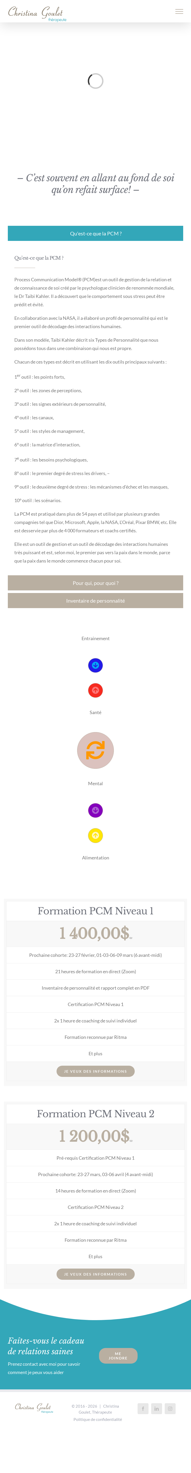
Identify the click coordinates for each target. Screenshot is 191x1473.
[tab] (95, 233)
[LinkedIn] (156, 1408)
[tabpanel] (95, 409)
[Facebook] (143, 1408)
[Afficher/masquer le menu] (179, 11)
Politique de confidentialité (97, 1419)
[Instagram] (170, 1408)
